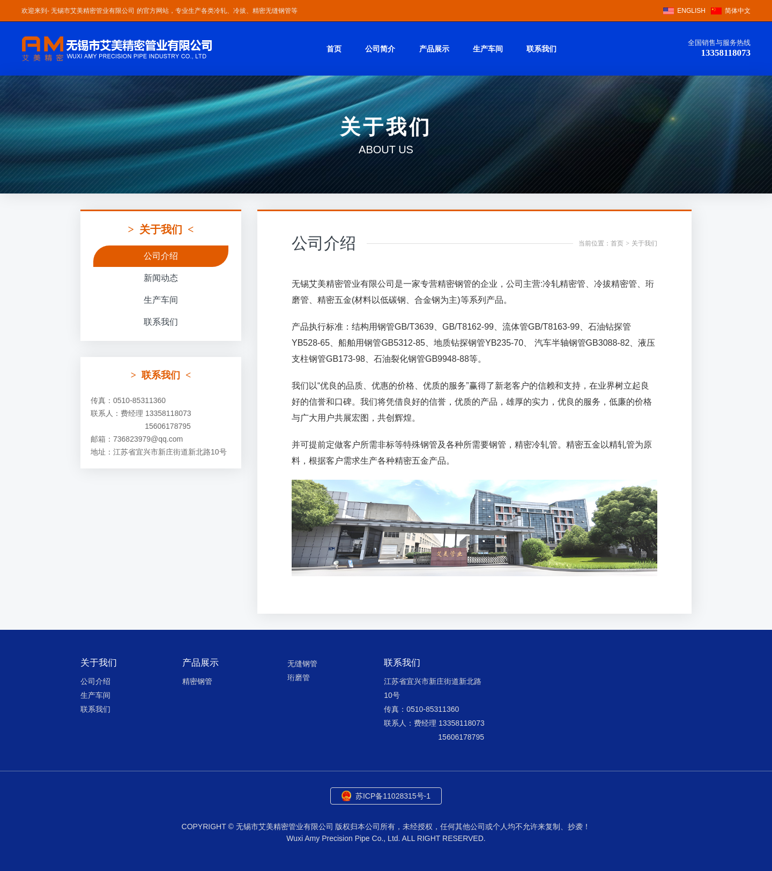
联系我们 (541, 48)
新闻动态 (161, 277)
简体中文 (738, 10)
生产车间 (488, 48)
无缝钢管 (302, 663)
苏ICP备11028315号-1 (392, 796)
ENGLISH (691, 10)
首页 (334, 48)
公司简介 (380, 48)
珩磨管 (298, 677)
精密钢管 (197, 681)
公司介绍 (161, 255)
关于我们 (644, 243)
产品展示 (434, 48)
